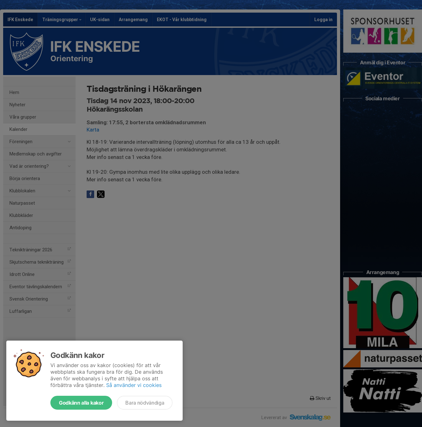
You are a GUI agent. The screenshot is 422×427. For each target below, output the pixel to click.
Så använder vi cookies (134, 385)
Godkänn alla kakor (81, 403)
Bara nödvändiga (144, 403)
